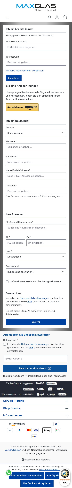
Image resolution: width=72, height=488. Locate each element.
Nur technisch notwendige (26, 475)
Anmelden (13, 78)
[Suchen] (49, 17)
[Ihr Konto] (57, 17)
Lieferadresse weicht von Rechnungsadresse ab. (36, 281)
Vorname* (11, 141)
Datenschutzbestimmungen (34, 298)
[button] (22, 107)
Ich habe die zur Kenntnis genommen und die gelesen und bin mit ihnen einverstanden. (35, 347)
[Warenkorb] (65, 17)
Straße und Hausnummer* (19, 222)
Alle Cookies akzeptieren (37, 483)
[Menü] (7, 17)
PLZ (8, 237)
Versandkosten (13, 450)
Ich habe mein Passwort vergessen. (25, 70)
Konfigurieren (55, 475)
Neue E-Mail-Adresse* (18, 170)
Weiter (36, 322)
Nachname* (12, 156)
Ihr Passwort (12, 56)
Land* (9, 251)
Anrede (10, 127)
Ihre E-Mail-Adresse (16, 41)
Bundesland (12, 266)
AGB (29, 301)
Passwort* (11, 185)
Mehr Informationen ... (49, 469)
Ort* (28, 237)
